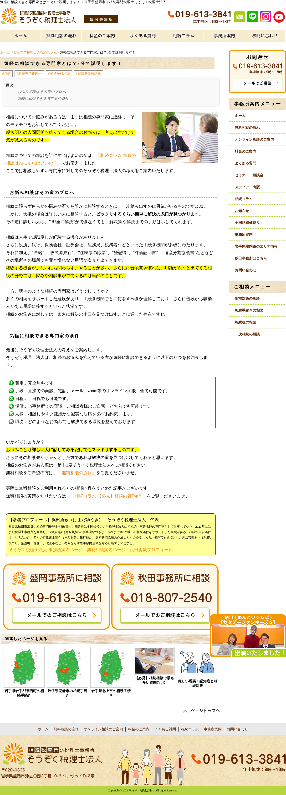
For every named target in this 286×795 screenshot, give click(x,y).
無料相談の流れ (247, 128)
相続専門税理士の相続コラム (35, 52)
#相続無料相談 (59, 74)
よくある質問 (245, 163)
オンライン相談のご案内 (254, 139)
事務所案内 (244, 234)
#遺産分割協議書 (88, 74)
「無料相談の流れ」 (76, 472)
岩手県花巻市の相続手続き (67, 693)
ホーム (5, 52)
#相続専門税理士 (29, 74)
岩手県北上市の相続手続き (111, 693)
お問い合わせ (245, 270)
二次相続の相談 (247, 334)
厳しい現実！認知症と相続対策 (197, 683)
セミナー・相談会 (249, 175)
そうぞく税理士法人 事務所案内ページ (46, 549)
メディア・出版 (247, 187)
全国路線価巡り (247, 223)
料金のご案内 (245, 151)
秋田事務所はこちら (251, 258)
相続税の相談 (245, 322)
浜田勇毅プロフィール (151, 549)
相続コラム (244, 199)
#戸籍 (6, 74)
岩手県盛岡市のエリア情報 (256, 246)
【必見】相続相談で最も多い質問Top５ (154, 680)
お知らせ (242, 211)
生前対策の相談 (247, 298)
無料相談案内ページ (106, 549)
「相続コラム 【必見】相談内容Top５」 (108, 496)
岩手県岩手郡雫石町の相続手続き (24, 693)
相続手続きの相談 (249, 310)
